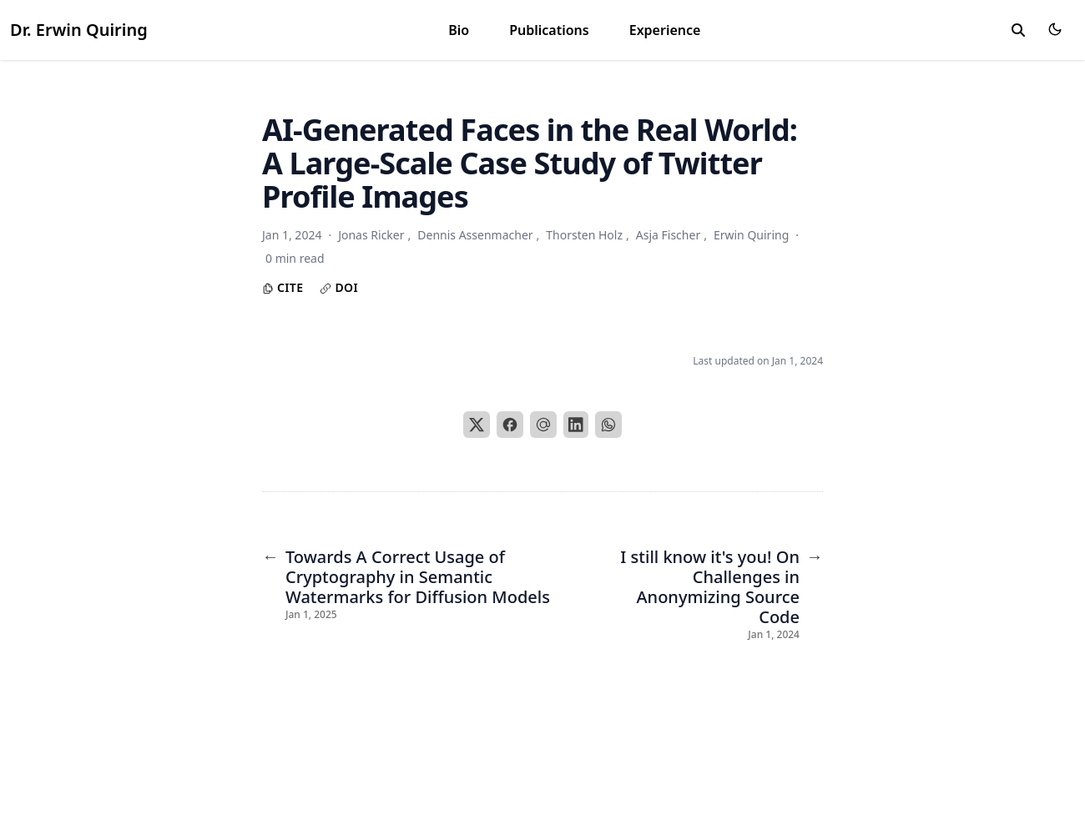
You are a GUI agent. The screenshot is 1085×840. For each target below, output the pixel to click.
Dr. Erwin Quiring (79, 29)
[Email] (543, 424)
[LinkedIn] (575, 424)
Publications (549, 30)
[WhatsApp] (608, 424)
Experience (665, 30)
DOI (339, 287)
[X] (476, 424)
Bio (458, 30)
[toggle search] (1018, 30)
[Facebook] (510, 424)
